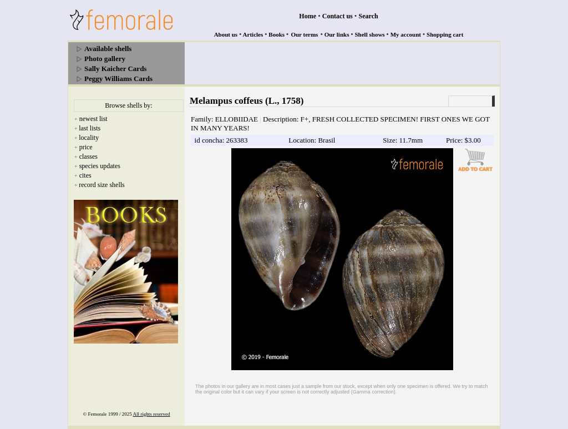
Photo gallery (104, 58)
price (86, 147)
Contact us (337, 16)
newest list (93, 119)
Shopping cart (445, 34)
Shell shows (370, 34)
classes (88, 156)
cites (85, 175)
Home (307, 16)
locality (89, 138)
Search (368, 16)
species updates (99, 166)
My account (405, 34)
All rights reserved (151, 414)
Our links (336, 34)
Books (276, 34)
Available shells (107, 48)
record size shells (102, 185)
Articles (253, 34)
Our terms (304, 34)
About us (226, 34)
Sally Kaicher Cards (115, 68)
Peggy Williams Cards (118, 78)
